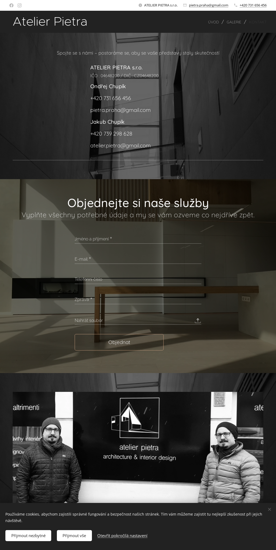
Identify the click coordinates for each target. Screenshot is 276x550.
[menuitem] (207, 22)
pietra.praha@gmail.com (208, 5)
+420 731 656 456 (253, 5)
